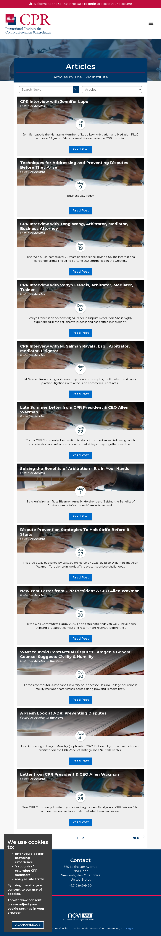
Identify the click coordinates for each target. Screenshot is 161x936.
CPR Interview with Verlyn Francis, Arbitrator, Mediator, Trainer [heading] (76, 287)
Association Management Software (80, 916)
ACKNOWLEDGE (27, 925)
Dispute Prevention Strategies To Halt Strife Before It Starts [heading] (75, 532)
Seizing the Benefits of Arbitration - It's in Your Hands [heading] (74, 468)
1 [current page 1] (77, 838)
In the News (54, 661)
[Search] (76, 89)
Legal (129, 928)
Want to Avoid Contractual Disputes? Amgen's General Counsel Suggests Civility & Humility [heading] (76, 654)
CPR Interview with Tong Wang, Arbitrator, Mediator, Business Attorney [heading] (74, 226)
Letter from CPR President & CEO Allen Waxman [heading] (69, 774)
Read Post (81, 149)
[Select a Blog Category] (112, 89)
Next (139, 837)
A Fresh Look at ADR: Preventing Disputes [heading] (63, 713)
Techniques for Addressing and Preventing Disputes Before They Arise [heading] (74, 165)
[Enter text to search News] (46, 89)
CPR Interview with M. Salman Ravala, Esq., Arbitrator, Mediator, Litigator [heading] (75, 348)
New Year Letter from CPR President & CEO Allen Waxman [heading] (80, 591)
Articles (39, 106)
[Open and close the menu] (105, 23)
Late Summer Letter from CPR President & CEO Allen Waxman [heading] (74, 409)
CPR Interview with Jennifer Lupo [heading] (54, 101)
